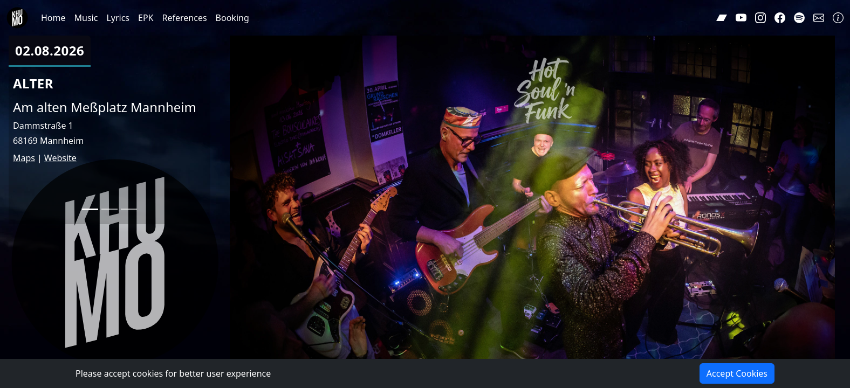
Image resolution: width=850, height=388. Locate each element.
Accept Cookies (737, 373)
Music (86, 18)
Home (53, 18)
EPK (145, 18)
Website (60, 158)
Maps (24, 158)
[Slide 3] (129, 209)
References (184, 18)
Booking (232, 18)
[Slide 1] (90, 209)
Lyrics (117, 18)
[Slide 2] (109, 209)
